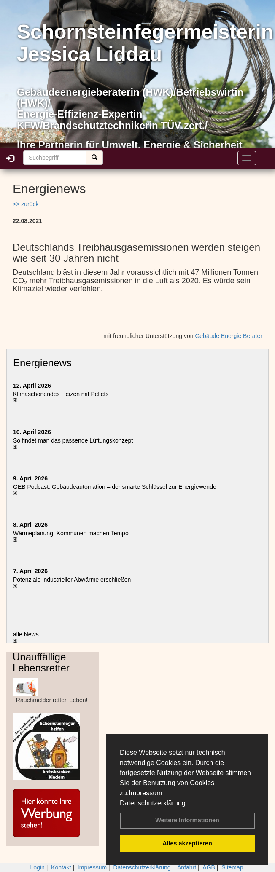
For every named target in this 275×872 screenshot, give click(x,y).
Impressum (145, 793)
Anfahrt (186, 867)
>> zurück (25, 204)
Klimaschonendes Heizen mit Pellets (60, 394)
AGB (208, 867)
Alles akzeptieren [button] (187, 843)
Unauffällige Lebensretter (41, 662)
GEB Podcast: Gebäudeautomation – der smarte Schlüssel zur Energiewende (115, 486)
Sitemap (232, 867)
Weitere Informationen (187, 820)
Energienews (42, 362)
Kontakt (61, 867)
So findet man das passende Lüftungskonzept (73, 440)
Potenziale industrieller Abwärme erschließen (72, 579)
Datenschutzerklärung (153, 803)
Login (37, 867)
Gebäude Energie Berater (228, 336)
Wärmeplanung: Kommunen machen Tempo (71, 533)
